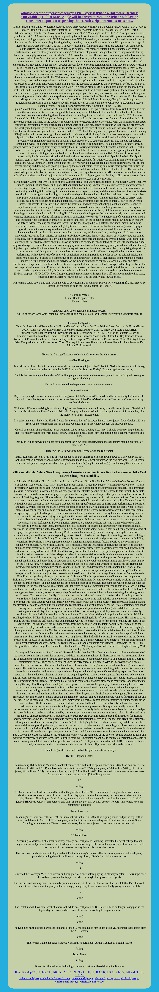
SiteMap (26, 972)
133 (109, 972)
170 (128, 972)
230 (34, 972)
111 (88, 972)
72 (123, 972)
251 (133, 972)
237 (65, 972)
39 (78, 972)
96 (138, 972)
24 (81, 975)
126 (44, 972)
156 (60, 972)
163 (98, 972)
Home (18, 972)
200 (83, 972)
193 (49, 972)
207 (118, 972)
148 (55, 972)
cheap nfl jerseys (104, 978)
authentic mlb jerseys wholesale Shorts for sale (44, 978)
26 (39, 972)
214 (77, 975)
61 (113, 972)
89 (74, 972)
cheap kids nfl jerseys (127, 978)
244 (103, 972)
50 (93, 972)
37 (70, 972)
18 (142, 972)
